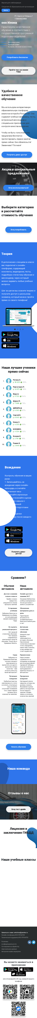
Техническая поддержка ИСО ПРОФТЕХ (14, 937)
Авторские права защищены (11, 951)
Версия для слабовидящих (11, 3)
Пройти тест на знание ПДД (18, 71)
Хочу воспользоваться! (18, 188)
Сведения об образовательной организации (18, 7)
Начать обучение (18, 747)
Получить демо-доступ (17, 155)
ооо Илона (9, 22)
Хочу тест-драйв (18, 809)
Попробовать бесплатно (17, 57)
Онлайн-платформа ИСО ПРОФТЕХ (13, 935)
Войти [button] (6, 10)
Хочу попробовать (18, 230)
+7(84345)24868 (21, 19)
